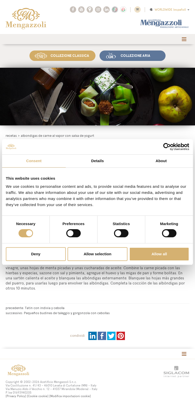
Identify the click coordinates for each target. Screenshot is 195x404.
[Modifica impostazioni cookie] (70, 396)
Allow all (159, 254)
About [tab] (161, 161)
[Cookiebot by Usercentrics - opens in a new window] (167, 146)
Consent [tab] (34, 161)
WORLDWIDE (169, 9)
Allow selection (97, 254)
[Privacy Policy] (16, 396)
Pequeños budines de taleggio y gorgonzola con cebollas (67, 313)
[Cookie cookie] (37, 396)
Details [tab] (97, 161)
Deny (35, 254)
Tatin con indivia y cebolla (44, 308)
